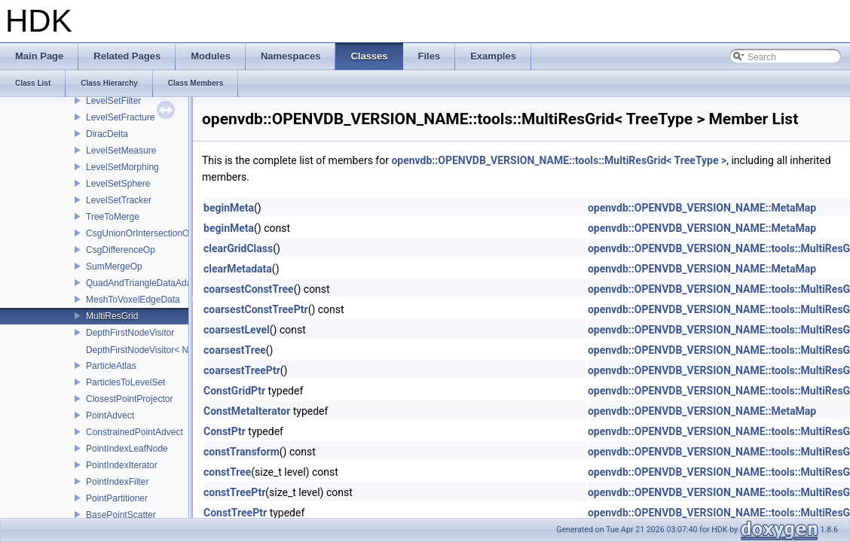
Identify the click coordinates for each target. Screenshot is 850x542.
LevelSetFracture (120, 117)
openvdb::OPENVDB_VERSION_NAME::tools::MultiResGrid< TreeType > (558, 160)
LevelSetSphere (118, 183)
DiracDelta (107, 134)
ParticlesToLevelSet (125, 382)
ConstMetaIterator (246, 411)
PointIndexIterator (121, 465)
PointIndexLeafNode (127, 448)
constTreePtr (234, 492)
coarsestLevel (236, 330)
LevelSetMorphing (122, 167)
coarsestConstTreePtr (255, 309)
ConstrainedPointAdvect (134, 432)
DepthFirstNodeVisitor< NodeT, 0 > (156, 350)
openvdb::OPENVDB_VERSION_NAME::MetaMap (702, 208)
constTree (227, 472)
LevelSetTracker (118, 200)
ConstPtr (224, 431)
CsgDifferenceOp (120, 250)
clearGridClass (238, 248)
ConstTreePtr (235, 513)
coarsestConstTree (248, 289)
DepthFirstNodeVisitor (130, 332)
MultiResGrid (112, 316)
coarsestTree (234, 350)
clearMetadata (237, 269)
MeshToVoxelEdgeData (133, 299)
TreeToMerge (112, 217)
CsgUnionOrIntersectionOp (140, 233)
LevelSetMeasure (121, 150)
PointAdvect (110, 415)
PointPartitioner (117, 498)
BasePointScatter (121, 515)
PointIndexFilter (117, 482)
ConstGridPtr (234, 391)
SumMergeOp (114, 266)
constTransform (241, 452)
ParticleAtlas (111, 366)
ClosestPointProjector (129, 399)
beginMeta (228, 208)
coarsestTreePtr (241, 370)
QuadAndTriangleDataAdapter (146, 283)
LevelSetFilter (113, 101)
